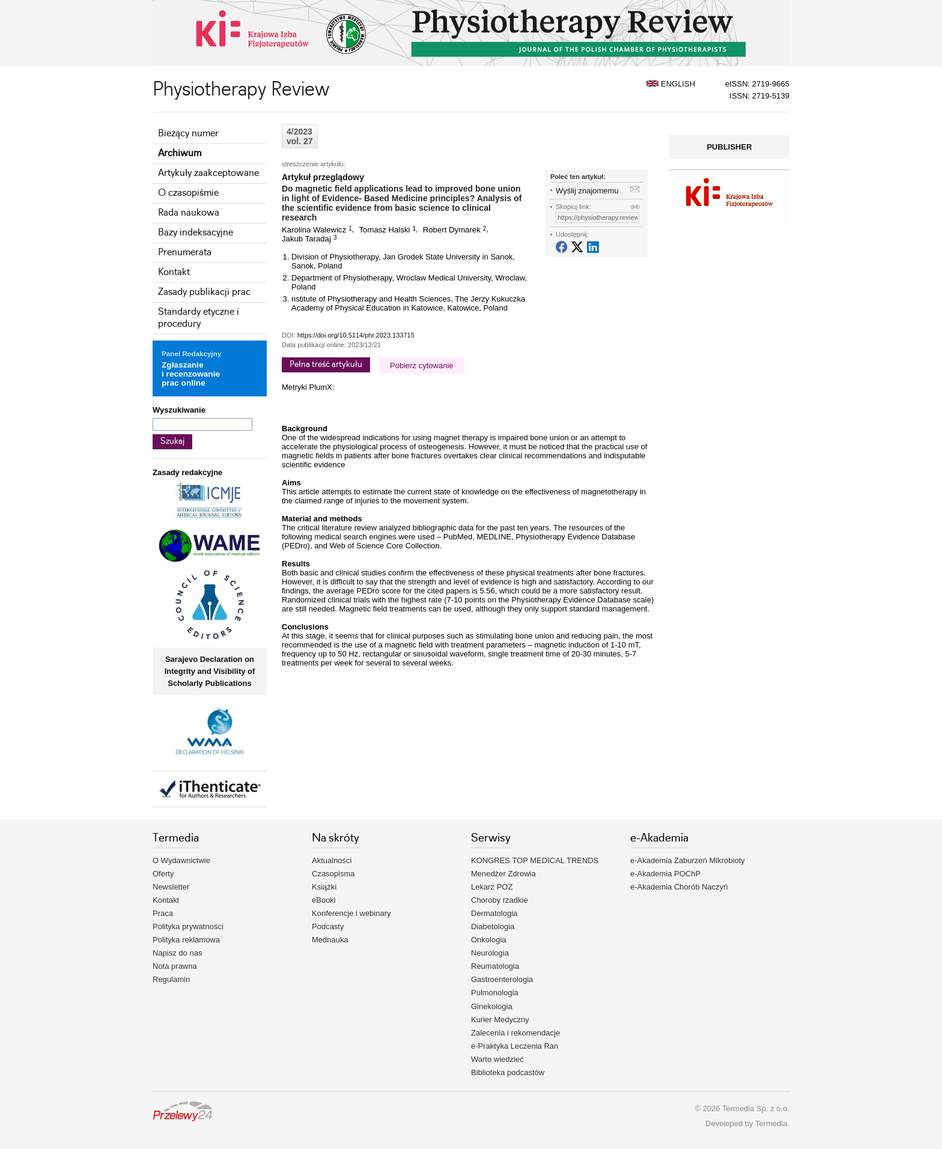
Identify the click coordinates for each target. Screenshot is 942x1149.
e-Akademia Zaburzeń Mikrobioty (687, 860)
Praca (163, 913)
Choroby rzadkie (499, 900)
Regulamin (171, 979)
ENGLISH (670, 83)
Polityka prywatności (188, 926)
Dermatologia (494, 913)
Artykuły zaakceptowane (208, 173)
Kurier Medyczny (500, 1019)
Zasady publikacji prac (204, 292)
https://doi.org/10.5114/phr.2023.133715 (356, 335)
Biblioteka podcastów (507, 1072)
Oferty (163, 873)
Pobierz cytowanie (422, 365)
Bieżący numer (188, 134)
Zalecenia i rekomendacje (515, 1032)
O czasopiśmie (188, 193)
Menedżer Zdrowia (503, 873)
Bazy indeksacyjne (195, 233)
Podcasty (328, 926)
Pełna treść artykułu (326, 364)
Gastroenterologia (502, 979)
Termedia (771, 1123)
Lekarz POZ (491, 886)
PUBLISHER (729, 146)
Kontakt (174, 272)
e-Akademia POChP (665, 873)
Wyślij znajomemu (587, 190)
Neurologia (490, 952)
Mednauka (330, 939)
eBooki (324, 900)
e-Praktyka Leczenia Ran (514, 1045)
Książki (324, 886)
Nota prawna (175, 966)
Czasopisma (333, 873)
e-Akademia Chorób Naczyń (679, 886)
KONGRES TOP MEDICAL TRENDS (534, 860)
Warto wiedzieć (497, 1059)
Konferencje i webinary (351, 913)
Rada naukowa (188, 213)
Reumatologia (495, 966)
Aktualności (331, 860)
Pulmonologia (494, 992)
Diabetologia (492, 926)
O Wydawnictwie (181, 860)
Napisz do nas (177, 952)
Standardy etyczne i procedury (198, 318)
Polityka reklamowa (186, 939)
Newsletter (171, 886)
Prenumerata (184, 252)
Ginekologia (491, 1006)
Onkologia (488, 939)
